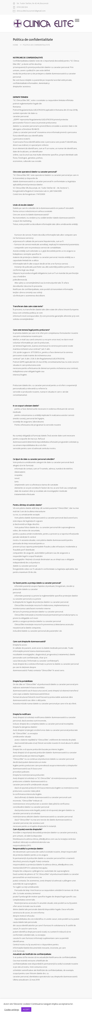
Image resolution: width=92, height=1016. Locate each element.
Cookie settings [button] (11, 1009)
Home (15, 45)
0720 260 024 (22, 7)
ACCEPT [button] (26, 1009)
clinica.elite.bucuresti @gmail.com (31, 11)
